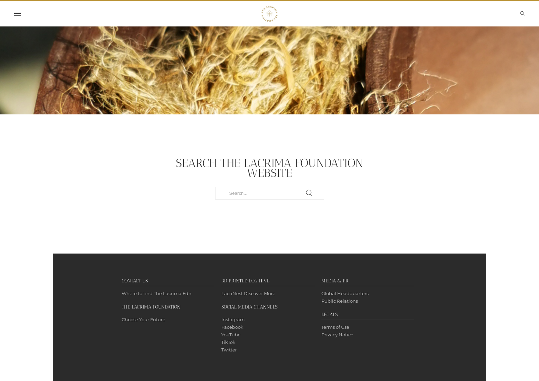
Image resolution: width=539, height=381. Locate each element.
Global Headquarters (344, 293)
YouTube (231, 334)
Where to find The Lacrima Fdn (156, 293)
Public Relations (339, 301)
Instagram (233, 319)
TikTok (228, 342)
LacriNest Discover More (248, 293)
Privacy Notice (337, 334)
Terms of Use (335, 327)
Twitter (229, 349)
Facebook (232, 327)
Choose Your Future (143, 319)
